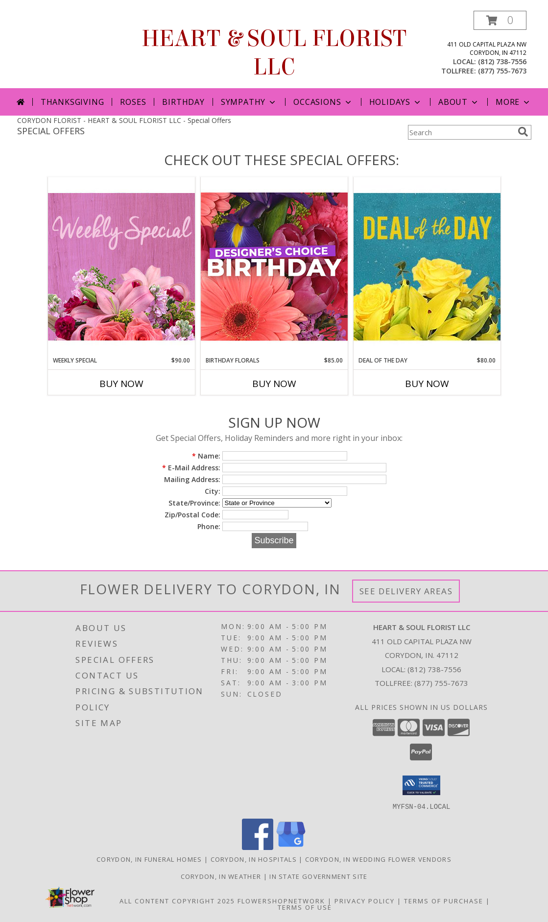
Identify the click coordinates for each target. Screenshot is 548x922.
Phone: (208, 526)
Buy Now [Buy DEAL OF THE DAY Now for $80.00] (427, 383)
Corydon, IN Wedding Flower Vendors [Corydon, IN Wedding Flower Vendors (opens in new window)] (378, 858)
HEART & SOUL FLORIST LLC (274, 52)
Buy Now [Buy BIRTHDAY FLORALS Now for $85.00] (274, 383)
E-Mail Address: (191, 467)
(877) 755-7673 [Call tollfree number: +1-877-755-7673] (502, 70)
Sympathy (249, 102)
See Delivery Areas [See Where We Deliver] (406, 591)
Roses (133, 102)
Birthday (183, 102)
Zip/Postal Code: (192, 514)
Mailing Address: (192, 479)
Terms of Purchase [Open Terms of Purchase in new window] (443, 900)
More (513, 102)
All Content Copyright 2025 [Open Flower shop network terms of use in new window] (177, 900)
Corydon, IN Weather (221, 876)
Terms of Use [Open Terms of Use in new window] (305, 906)
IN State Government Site (318, 876)
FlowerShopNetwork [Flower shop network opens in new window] (281, 900)
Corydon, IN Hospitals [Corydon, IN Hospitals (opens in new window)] (254, 858)
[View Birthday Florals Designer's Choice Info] (274, 266)
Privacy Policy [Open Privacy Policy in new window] (364, 900)
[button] (500, 20)
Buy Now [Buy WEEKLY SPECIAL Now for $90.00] (121, 383)
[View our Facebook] (257, 846)
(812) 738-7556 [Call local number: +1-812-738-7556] (502, 61)
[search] (523, 131)
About (458, 102)
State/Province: (194, 503)
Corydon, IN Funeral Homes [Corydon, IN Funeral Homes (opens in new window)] (149, 858)
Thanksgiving (72, 102)
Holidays (395, 102)
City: (212, 491)
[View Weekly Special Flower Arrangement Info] (121, 266)
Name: (206, 456)
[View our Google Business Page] (291, 846)
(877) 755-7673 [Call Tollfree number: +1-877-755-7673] (441, 683)
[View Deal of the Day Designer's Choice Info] (427, 266)
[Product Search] (460, 132)
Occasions (323, 102)
